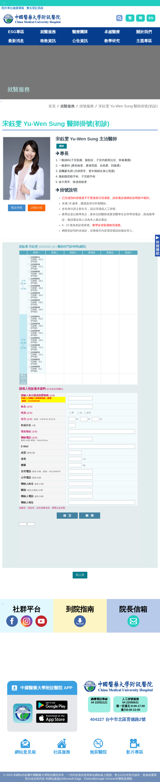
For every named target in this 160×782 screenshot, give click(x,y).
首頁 (52, 106)
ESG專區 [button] (16, 32)
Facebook (12, 621)
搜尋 (119, 18)
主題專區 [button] (144, 41)
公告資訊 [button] (80, 41)
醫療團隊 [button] (80, 32)
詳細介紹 (36, 207)
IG (26, 621)
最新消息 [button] (16, 41)
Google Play (52, 705)
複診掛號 (16, 207)
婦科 (61, 146)
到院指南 (80, 621)
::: (4, 3)
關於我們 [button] (144, 32)
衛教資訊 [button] (48, 41)
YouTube (41, 621)
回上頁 (80, 574)
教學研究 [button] (112, 41)
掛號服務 (86, 106)
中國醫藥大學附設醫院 (118, 686)
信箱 (133, 621)
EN (151, 18)
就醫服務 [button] (48, 32)
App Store (52, 718)
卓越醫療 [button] (112, 32)
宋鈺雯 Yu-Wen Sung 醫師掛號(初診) (128, 106)
